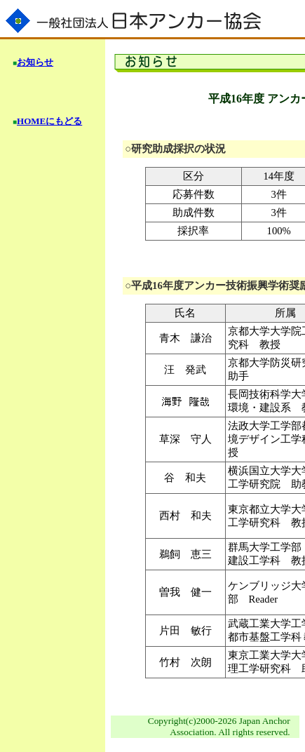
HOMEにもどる (49, 121)
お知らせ (35, 62)
